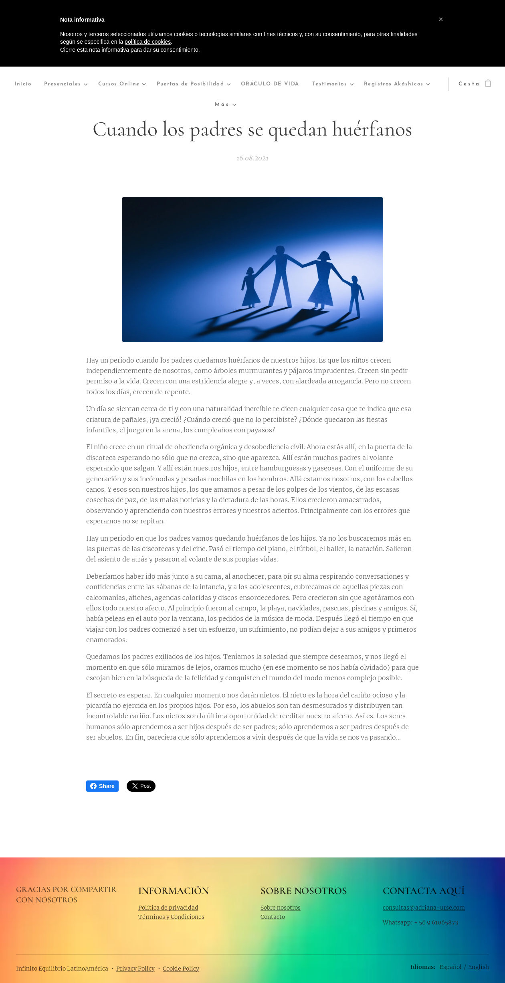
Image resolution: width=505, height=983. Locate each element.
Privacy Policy (135, 968)
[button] (440, 19)
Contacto (273, 916)
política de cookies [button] (148, 42)
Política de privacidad (168, 907)
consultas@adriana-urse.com (424, 907)
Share (102, 786)
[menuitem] (40, 84)
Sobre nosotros (281, 907)
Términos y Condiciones (171, 916)
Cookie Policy (181, 968)
